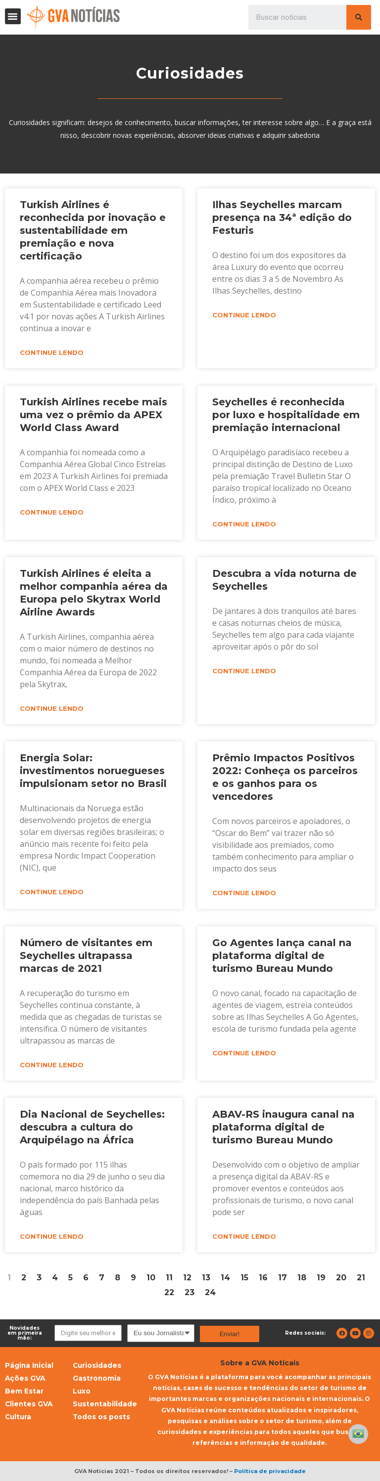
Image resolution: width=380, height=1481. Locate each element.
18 (301, 1277)
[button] (13, 16)
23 (189, 1292)
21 (361, 1277)
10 (150, 1277)
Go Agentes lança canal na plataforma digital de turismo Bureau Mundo (282, 955)
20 (341, 1277)
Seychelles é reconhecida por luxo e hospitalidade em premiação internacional (286, 415)
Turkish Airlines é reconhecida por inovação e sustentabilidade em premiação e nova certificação (93, 230)
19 (321, 1277)
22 (169, 1292)
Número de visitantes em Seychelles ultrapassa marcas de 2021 (86, 955)
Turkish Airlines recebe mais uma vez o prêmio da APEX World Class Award (93, 415)
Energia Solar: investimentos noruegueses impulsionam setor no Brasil (93, 770)
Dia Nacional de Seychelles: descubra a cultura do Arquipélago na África (92, 1127)
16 (263, 1277)
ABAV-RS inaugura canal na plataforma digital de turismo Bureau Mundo (283, 1127)
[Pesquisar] (358, 17)
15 (244, 1277)
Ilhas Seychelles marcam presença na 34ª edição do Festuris (282, 217)
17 (282, 1277)
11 (169, 1277)
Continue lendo (52, 352)
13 (206, 1277)
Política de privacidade (270, 1471)
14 (225, 1277)
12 (187, 1277)
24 (210, 1292)
